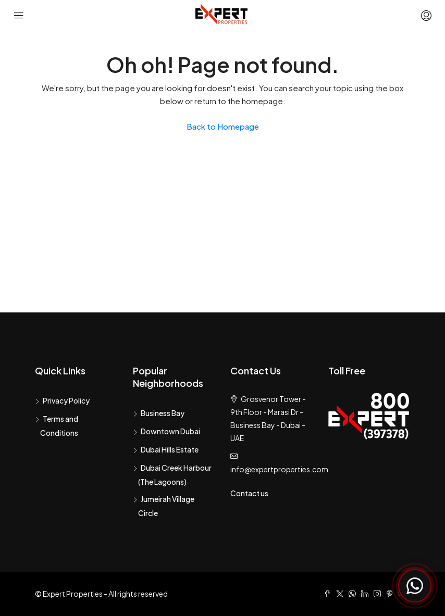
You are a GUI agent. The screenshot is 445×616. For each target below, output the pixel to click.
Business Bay (162, 413)
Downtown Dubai (170, 431)
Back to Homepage (223, 126)
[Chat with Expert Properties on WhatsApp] (414, 585)
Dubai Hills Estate (170, 449)
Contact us (249, 493)
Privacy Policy (66, 400)
